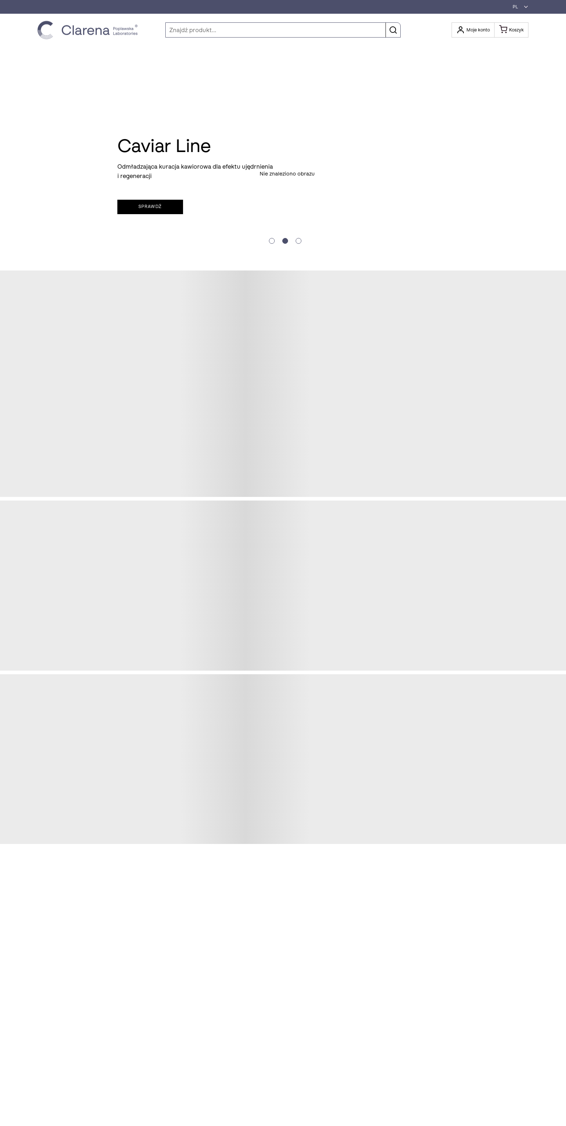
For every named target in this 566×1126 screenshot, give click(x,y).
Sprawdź (335, 206)
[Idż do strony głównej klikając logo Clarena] (90, 30)
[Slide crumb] (271, 241)
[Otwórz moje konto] (473, 30)
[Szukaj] (283, 30)
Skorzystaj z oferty (71, 201)
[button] (518, 7)
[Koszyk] (511, 30)
